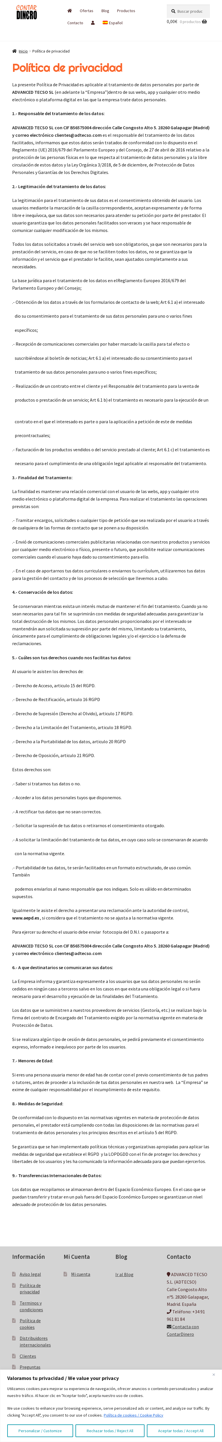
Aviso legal (30, 1274)
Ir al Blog (124, 1274)
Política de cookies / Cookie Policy (133, 1415)
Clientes (28, 1356)
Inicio (23, 51)
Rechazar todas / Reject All (110, 1430)
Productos (126, 10)
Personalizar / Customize (40, 1430)
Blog (105, 10)
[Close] (215, 1374)
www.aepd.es (25, 918)
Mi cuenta (80, 1274)
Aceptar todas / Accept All (181, 1430)
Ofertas (86, 10)
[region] (111, 1406)
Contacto (75, 22)
